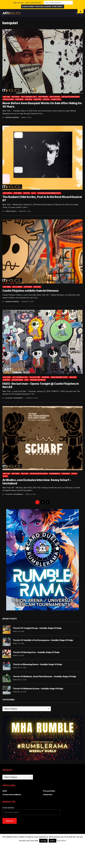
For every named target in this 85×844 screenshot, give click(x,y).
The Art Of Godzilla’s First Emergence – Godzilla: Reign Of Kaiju (43, 640)
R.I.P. (33, 193)
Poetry (46, 99)
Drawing (45, 377)
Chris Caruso (10, 211)
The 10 (74, 473)
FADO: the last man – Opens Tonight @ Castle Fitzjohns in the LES (40, 385)
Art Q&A (24, 473)
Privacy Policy (49, 791)
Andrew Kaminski (12, 117)
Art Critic (7, 193)
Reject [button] (52, 841)
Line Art (6, 379)
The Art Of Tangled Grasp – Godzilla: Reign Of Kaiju (37, 628)
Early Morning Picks (59, 377)
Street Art (56, 99)
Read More (61, 840)
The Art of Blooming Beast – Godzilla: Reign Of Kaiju (37, 664)
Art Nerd (15, 96)
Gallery (28, 99)
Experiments (55, 473)
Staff (4, 791)
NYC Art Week (17, 379)
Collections (8, 99)
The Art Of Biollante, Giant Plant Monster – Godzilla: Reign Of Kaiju (44, 676)
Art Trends (43, 96)
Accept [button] (43, 841)
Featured (19, 99)
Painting (37, 99)
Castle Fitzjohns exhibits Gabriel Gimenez (30, 290)
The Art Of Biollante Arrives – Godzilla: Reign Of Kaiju (38, 688)
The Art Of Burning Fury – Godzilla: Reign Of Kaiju (36, 652)
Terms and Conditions (11, 794)
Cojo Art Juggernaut (14, 398)
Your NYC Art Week (37, 379)
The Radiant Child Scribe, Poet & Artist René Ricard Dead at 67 (42, 198)
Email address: (8, 807)
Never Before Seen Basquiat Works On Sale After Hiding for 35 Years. (42, 104)
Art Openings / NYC (28, 96)
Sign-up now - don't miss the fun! (27, 2)
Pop (26, 379)
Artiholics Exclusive (70, 96)
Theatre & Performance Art (49, 193)
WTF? (5, 476)
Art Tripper (55, 96)
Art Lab (6, 96)
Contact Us (47, 794)
